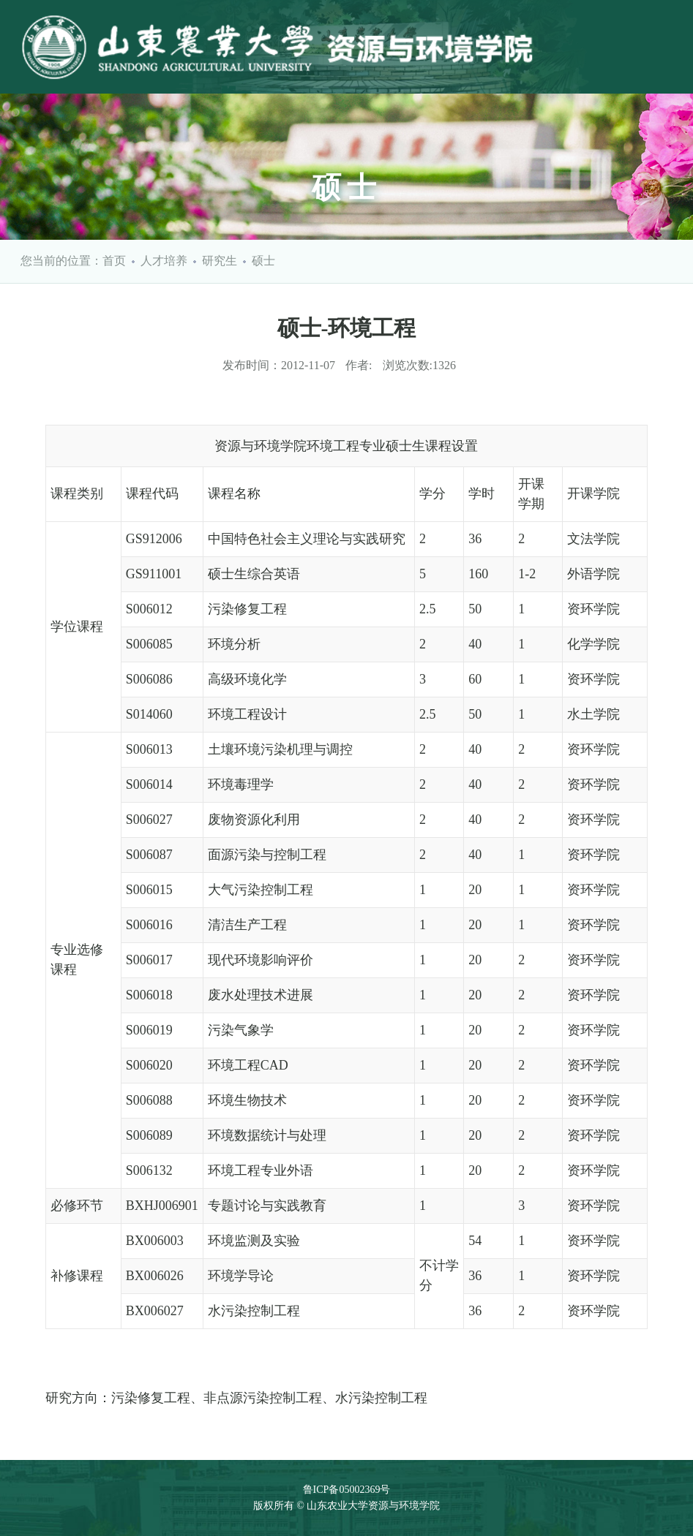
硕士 (263, 260)
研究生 (219, 260)
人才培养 (164, 260)
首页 (114, 260)
